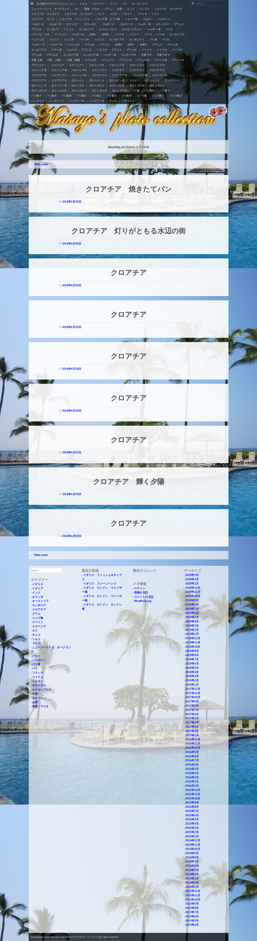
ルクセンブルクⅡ (132, 29)
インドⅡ (144, 8)
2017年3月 (192, 727)
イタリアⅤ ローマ (42, 19)
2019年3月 (192, 625)
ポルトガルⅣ (137, 85)
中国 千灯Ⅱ (163, 54)
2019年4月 (192, 621)
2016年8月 (192, 756)
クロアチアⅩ (39, 80)
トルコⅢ (69, 39)
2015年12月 (192, 790)
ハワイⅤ (134, 34)
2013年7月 (192, 912)
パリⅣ (169, 29)
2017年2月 (192, 731)
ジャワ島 (141, 95)
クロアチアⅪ (59, 80)
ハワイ (156, 14)
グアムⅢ (36, 29)
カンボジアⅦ (70, 54)
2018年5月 (192, 668)
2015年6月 (192, 815)
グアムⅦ (172, 44)
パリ (124, 3)
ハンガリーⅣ (96, 100)
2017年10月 (192, 697)
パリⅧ (153, 39)
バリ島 (136, 90)
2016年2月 (192, 781)
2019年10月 (192, 596)
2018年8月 (192, 655)
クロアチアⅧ (139, 75)
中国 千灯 (146, 54)
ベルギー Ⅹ (38, 44)
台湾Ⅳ (118, 44)
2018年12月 (192, 638)
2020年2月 (192, 579)
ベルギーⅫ (109, 54)
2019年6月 (192, 613)
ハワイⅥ (102, 49)
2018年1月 (192, 684)
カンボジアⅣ (116, 39)
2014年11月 (192, 844)
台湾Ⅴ (131, 44)
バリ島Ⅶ (51, 95)
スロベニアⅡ (76, 65)
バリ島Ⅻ (126, 95)
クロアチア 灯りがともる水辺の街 (128, 230)
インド (131, 8)
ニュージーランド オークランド (50, 8)
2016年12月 (192, 739)
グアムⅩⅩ (178, 60)
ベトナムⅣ (73, 44)
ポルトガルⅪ (99, 90)
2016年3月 (192, 777)
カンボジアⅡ (86, 29)
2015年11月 (192, 794)
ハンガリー (37, 100)
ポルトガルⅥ (39, 90)
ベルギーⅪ (56, 44)
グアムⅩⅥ (125, 60)
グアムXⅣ (91, 60)
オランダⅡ (90, 24)
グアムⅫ (36, 54)
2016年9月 (192, 752)
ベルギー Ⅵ (126, 24)
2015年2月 (192, 832)
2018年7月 (192, 659)
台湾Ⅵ (143, 44)
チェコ (113, 100)
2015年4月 (192, 823)
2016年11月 (192, 743)
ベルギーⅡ (164, 19)
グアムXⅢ (52, 54)
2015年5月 (192, 819)
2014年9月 (192, 853)
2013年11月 (192, 895)
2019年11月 (192, 592)
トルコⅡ (54, 39)
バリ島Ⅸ (81, 95)
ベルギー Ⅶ (144, 24)
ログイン (139, 588)
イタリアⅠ (98, 3)
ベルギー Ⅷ (153, 29)
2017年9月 (192, 701)
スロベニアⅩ (99, 70)
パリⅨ (165, 39)
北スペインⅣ (152, 80)
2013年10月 (192, 899)
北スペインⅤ (172, 80)
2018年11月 (192, 642)
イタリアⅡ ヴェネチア (168, 8)
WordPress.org (142, 601)
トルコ (83, 3)
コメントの (143, 597)
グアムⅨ (131, 49)
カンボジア (52, 29)
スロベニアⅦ (39, 70)
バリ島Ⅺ (111, 95)
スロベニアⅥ (157, 65)
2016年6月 (192, 764)
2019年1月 (192, 634)
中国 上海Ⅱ (54, 60)
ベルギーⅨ (77, 34)
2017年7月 (192, 710)
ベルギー (147, 19)
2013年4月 (192, 925)
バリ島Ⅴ (164, 90)
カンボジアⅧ (90, 54)
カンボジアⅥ (39, 49)
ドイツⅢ (162, 49)
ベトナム (69, 29)
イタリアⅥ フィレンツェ (74, 19)
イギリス (37, 584)
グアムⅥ (157, 44)
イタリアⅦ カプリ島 (107, 19)
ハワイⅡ (127, 14)
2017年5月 (192, 718)
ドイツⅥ (177, 49)
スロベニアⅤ (137, 65)
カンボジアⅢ (177, 34)
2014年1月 (192, 887)
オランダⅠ (72, 24)
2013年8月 (192, 908)
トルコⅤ (99, 39)
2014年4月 (192, 874)
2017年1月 (192, 735)
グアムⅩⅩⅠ (39, 65)
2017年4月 (192, 722)
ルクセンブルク (108, 29)
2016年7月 (192, 760)
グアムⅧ (56, 49)
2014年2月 (192, 882)
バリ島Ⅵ (36, 95)
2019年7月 (192, 609)
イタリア (37, 588)
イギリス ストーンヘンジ (99, 583)
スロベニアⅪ (79, 75)
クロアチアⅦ (119, 75)
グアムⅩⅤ (107, 60)
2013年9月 (192, 903)
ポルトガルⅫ (119, 90)
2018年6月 (192, 663)
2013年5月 (192, 920)
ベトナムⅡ (60, 34)
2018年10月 (192, 647)
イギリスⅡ (128, 100)
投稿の (141, 592)
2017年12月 (192, 689)
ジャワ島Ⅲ (175, 95)
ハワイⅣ (119, 34)
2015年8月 (192, 807)
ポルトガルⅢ (117, 85)
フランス (37, 673)
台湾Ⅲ (105, 34)
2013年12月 (192, 891)
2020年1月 (192, 583)
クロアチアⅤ (59, 75)
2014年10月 (192, 849)
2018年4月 (192, 672)
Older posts (39, 164)
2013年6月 (192, 916)
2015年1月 (192, 836)
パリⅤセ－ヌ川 (40, 34)
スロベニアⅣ (117, 65)
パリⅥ (148, 34)
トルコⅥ (71, 49)
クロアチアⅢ (157, 70)
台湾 (119, 8)
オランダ (37, 597)
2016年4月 (192, 773)
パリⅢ (113, 14)
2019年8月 (192, 604)
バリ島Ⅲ (149, 90)
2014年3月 (192, 878)
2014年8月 (192, 857)
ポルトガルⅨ (59, 90)
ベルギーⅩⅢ (128, 54)
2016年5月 (192, 769)
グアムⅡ (179, 24)
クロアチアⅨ (159, 75)
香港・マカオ (91, 8)
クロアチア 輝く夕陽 (128, 481)
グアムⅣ (90, 44)
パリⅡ (101, 14)
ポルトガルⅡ (96, 85)
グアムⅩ (117, 49)
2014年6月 (192, 866)
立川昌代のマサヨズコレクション (55, 3)
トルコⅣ (84, 39)
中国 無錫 (73, 60)
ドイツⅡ (147, 49)
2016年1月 (192, 786)
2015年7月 (192, 811)
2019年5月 (192, 617)
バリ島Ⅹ (96, 95)
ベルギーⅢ (37, 24)
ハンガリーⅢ (76, 100)
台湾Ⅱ (93, 34)
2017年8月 (192, 706)
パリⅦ (160, 34)
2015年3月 (192, 828)
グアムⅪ (86, 49)
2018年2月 (192, 680)
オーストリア (139, 3)
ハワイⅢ (142, 14)
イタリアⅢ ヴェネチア (45, 14)
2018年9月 (192, 651)
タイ (77, 8)
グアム (108, 8)
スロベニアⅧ (59, 70)
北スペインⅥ (39, 85)
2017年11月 (192, 693)
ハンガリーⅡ (56, 100)
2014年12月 (192, 840)
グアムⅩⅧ (160, 60)
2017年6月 (192, 714)
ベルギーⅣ (55, 24)
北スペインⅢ (117, 80)
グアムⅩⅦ (142, 60)
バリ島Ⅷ (66, 95)
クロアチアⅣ (39, 75)
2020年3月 (192, 575)
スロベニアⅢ (96, 65)
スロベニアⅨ (79, 70)
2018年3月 (192, 676)
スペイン (134, 80)
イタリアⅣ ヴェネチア (78, 14)
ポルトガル (77, 85)
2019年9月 (192, 600)
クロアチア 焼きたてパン (128, 188)
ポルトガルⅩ (79, 90)
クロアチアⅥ (99, 75)
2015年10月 (192, 798)
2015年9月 (192, 802)
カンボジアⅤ (136, 39)
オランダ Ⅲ (162, 24)
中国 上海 (36, 60)
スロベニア (57, 65)
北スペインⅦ (59, 85)
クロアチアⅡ (137, 70)
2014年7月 (192, 861)
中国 (35, 694)
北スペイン (77, 80)
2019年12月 (192, 588)
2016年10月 (192, 748)
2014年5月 (192, 870)
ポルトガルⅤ (157, 85)
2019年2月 (192, 630)
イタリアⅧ (131, 19)
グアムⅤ (105, 44)
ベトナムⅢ (37, 39)
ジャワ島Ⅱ (158, 95)
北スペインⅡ (96, 80)
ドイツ (113, 3)
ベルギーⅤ (108, 24)
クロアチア (118, 70)
